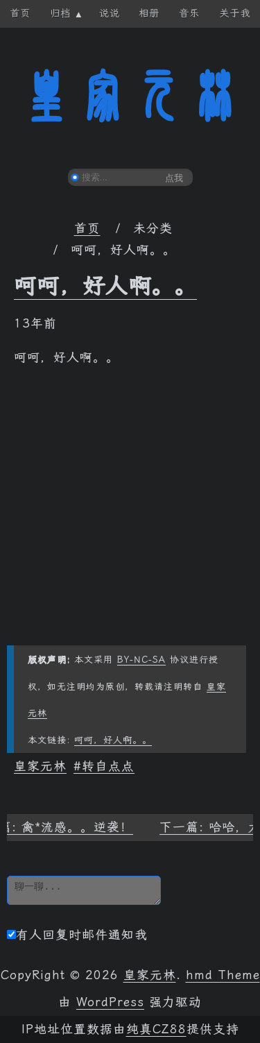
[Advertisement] (130, 515)
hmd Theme (223, 975)
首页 (87, 228)
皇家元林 (130, 96)
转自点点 (108, 766)
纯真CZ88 (156, 1029)
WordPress (110, 1002)
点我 (174, 178)
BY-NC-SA (141, 659)
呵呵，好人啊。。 (105, 286)
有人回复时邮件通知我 (77, 935)
